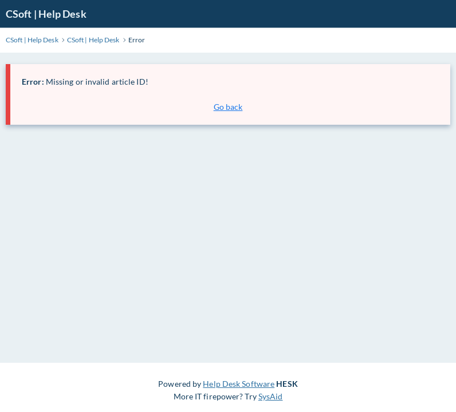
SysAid (270, 396)
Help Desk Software (238, 384)
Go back (228, 107)
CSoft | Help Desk (46, 13)
